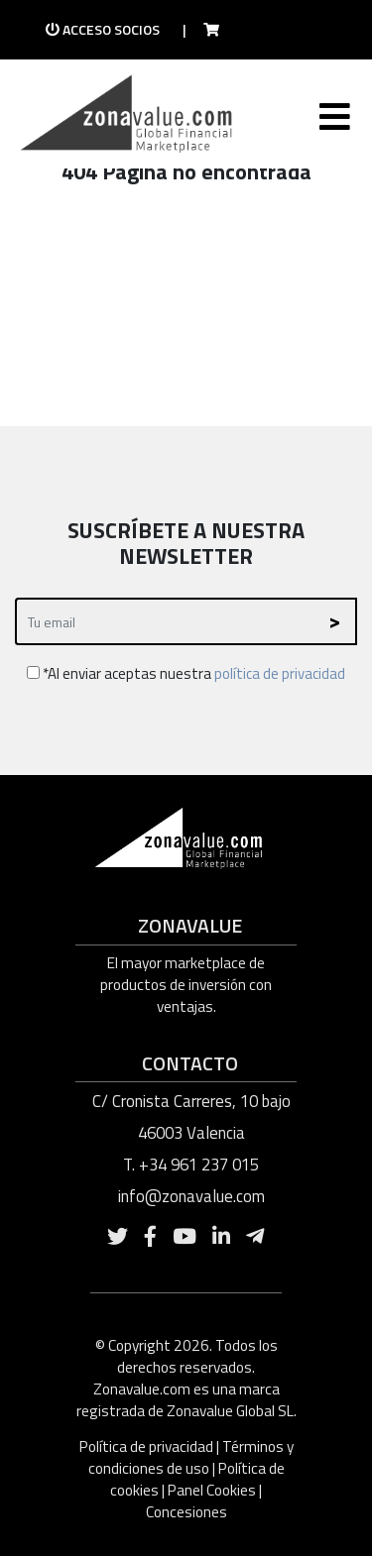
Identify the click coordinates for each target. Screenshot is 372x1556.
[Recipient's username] (164, 622)
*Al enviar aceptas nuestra (186, 673)
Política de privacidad (147, 1446)
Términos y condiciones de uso (191, 1457)
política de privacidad (279, 673)
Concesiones (186, 1511)
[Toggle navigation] (333, 120)
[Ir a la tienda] (205, 30)
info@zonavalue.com (191, 1196)
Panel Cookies (212, 1490)
